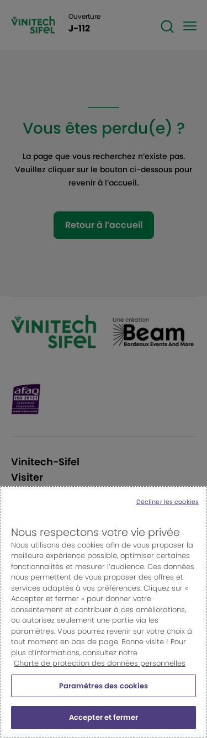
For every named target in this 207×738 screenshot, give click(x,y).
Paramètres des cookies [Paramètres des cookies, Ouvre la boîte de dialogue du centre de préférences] (103, 686)
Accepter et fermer (103, 717)
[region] (103, 612)
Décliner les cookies (167, 501)
